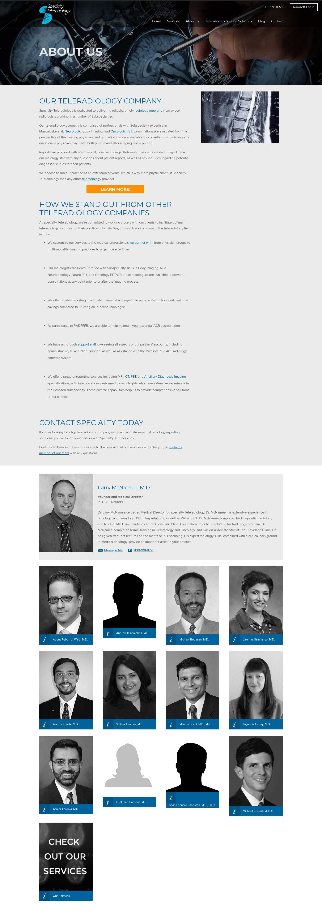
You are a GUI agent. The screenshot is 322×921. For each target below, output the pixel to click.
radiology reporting (148, 109)
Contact (277, 20)
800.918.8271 (273, 6)
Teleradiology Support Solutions (228, 20)
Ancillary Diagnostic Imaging (165, 375)
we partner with (141, 242)
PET (133, 375)
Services (173, 20)
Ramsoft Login (303, 6)
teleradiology (91, 178)
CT (127, 375)
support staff (87, 343)
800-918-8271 (143, 549)
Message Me (113, 549)
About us (192, 20)
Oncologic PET (121, 130)
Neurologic (73, 130)
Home (156, 20)
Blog (261, 20)
